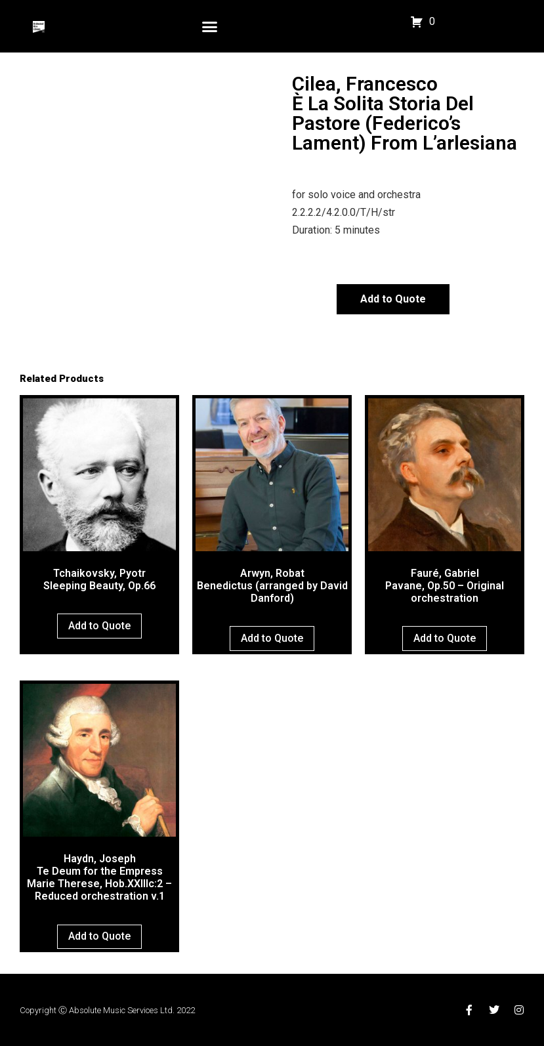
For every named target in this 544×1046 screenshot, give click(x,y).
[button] (210, 26)
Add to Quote (393, 299)
